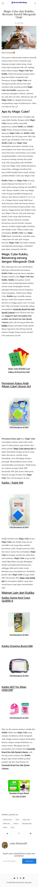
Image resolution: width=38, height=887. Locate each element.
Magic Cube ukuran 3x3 (23, 449)
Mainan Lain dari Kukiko (18, 593)
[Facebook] (17, 878)
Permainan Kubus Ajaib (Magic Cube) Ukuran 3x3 (16, 385)
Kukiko (5, 326)
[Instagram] (20, 878)
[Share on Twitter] (7, 833)
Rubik (17, 819)
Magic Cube (26, 819)
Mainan (16, 823)
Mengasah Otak (26, 823)
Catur (12, 827)
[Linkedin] (23, 878)
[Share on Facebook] (19, 833)
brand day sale (7, 819)
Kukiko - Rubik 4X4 (12, 482)
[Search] (35, 3)
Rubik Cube (6, 823)
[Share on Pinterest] (30, 833)
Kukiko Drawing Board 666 (17, 646)
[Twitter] (14, 878)
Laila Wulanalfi (18, 843)
